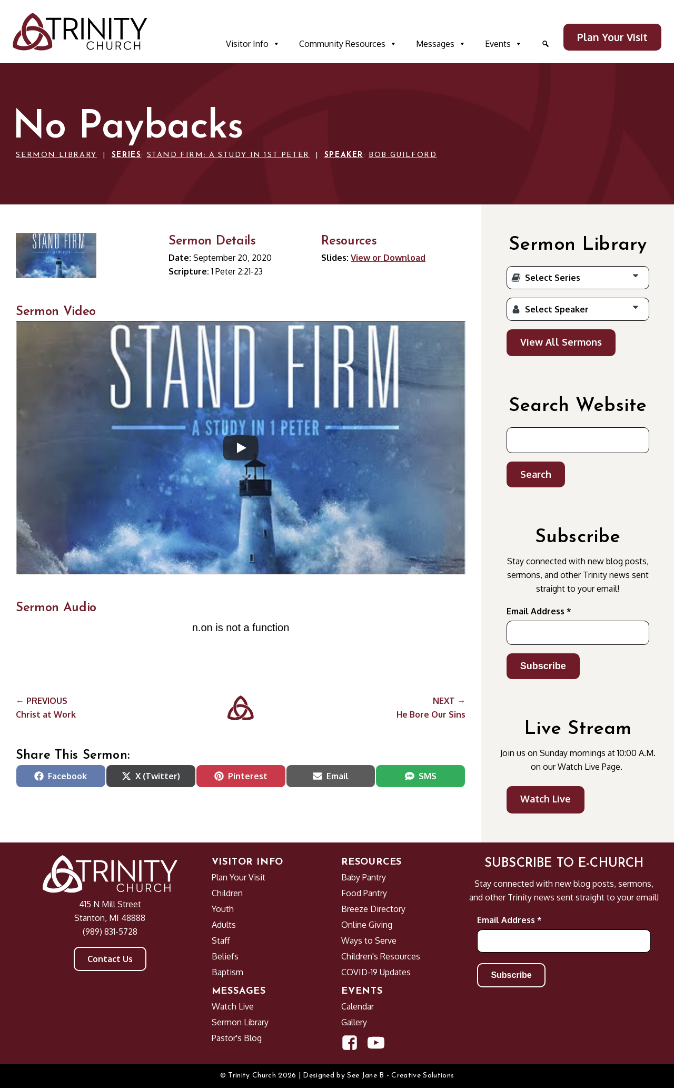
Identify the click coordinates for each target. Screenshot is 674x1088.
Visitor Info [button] (253, 44)
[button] (545, 44)
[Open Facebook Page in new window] (349, 1042)
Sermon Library (56, 155)
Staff (221, 940)
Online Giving (366, 924)
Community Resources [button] (348, 44)
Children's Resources (380, 956)
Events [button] (503, 44)
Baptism (227, 972)
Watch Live (545, 799)
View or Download (388, 257)
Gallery (354, 1022)
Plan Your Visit (612, 37)
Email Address (539, 611)
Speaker (343, 155)
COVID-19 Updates (376, 972)
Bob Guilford (403, 155)
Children (227, 893)
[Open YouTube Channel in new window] (376, 1042)
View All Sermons (561, 342)
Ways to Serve (369, 940)
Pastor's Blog (237, 1038)
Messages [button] (441, 44)
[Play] (241, 447)
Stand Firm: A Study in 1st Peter (228, 155)
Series (127, 155)
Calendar (357, 1006)
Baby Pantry (363, 877)
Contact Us (110, 959)
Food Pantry (364, 893)
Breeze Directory (373, 909)
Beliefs (225, 956)
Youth (223, 909)
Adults (224, 924)
